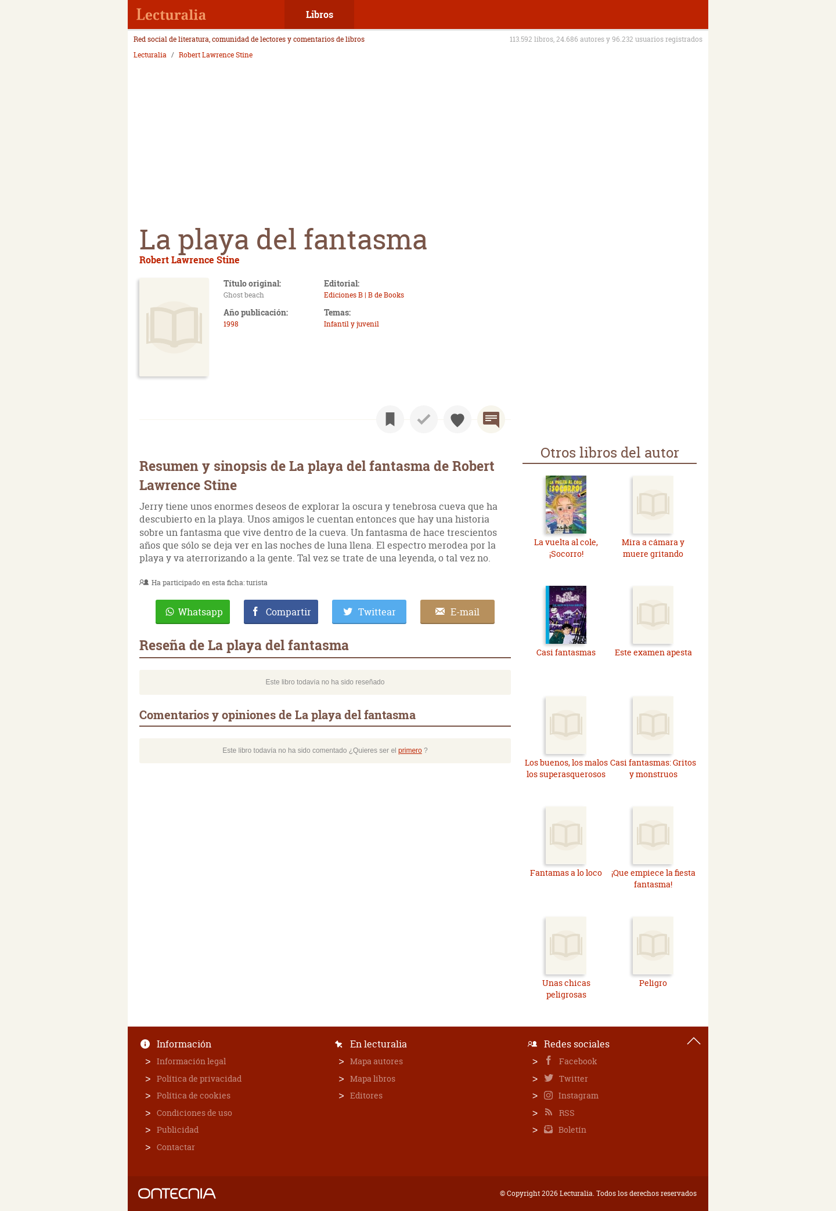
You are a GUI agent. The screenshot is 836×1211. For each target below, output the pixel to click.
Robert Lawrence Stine (216, 55)
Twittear (377, 612)
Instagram (578, 1095)
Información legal (191, 1061)
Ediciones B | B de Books (364, 295)
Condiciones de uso (194, 1112)
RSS (566, 1112)
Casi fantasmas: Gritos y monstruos (653, 768)
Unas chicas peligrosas (566, 988)
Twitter (572, 1078)
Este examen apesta (653, 652)
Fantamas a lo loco (566, 872)
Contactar (176, 1146)
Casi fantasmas (566, 652)
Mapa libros (372, 1078)
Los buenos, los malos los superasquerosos (566, 768)
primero (410, 750)
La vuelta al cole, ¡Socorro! (566, 547)
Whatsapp (200, 612)
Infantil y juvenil (351, 324)
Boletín (571, 1129)
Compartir (288, 612)
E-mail (465, 612)
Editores (366, 1095)
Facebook (577, 1061)
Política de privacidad (199, 1078)
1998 (231, 324)
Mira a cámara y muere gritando (653, 547)
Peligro (653, 982)
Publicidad (178, 1129)
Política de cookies (193, 1095)
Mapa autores (376, 1061)
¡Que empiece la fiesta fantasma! (653, 878)
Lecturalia (150, 55)
